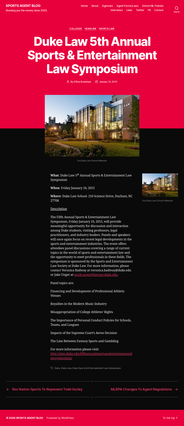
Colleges (75, 28)
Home (84, 5)
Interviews (117, 10)
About (95, 5)
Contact (159, 10)
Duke (57, 368)
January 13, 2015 (108, 81)
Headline (90, 28)
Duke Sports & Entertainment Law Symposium (96, 368)
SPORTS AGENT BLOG (23, 5)
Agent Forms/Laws (127, 5)
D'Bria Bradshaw (82, 81)
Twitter (140, 10)
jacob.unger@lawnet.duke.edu (95, 275)
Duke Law (66, 368)
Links (129, 10)
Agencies (107, 5)
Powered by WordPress (60, 417)
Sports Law (107, 28)
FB (149, 10)
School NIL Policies (153, 5)
